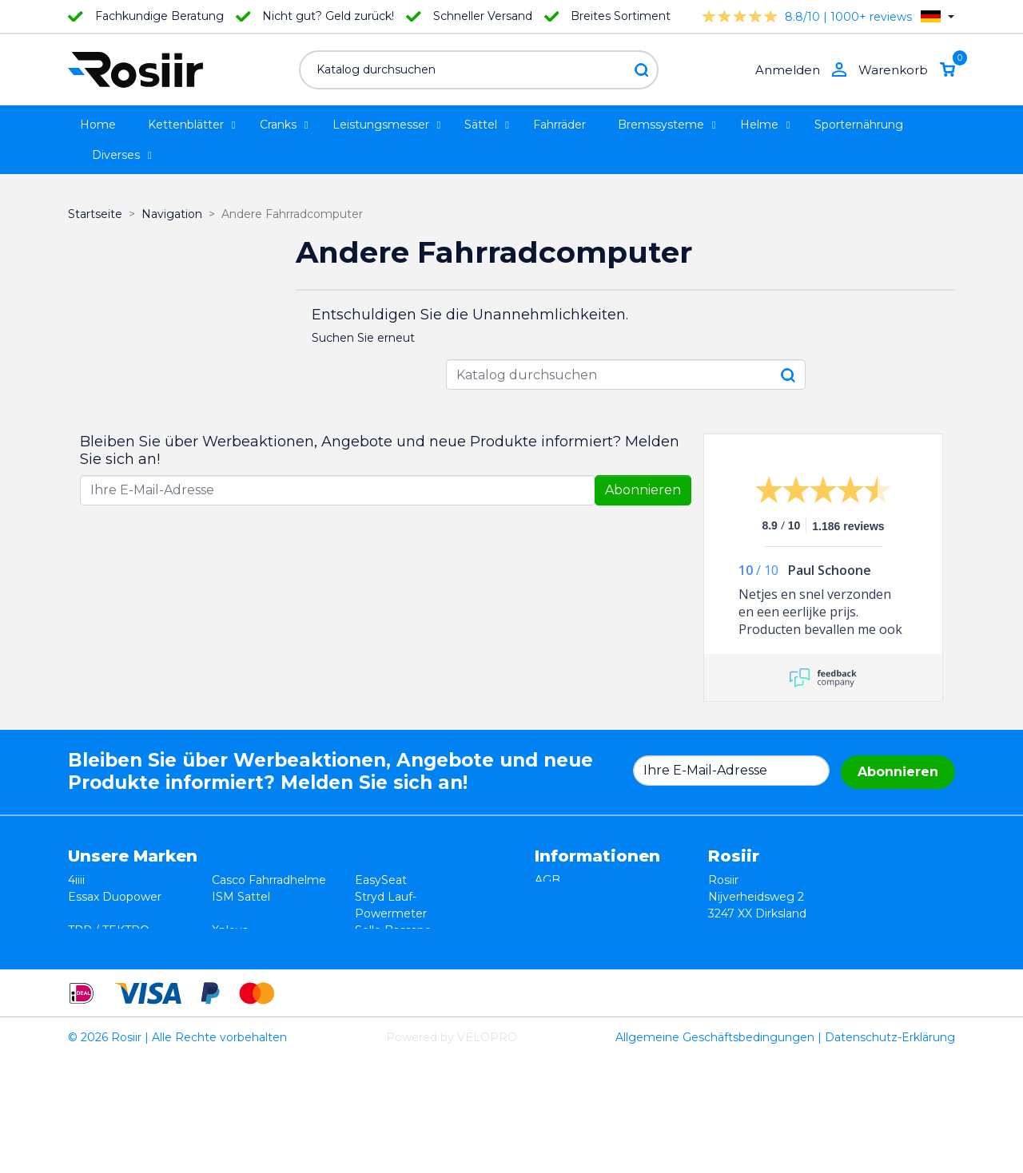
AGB (547, 880)
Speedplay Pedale (262, 947)
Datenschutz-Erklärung (890, 1152)
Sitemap (558, 964)
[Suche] (479, 69)
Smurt (85, 947)
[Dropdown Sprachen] (937, 16)
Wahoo (88, 964)
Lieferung (562, 930)
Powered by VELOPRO (451, 1152)
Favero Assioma (399, 964)
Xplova (230, 930)
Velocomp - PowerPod (131, 980)
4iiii (76, 880)
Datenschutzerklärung (597, 913)
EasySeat (381, 880)
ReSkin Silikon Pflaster (274, 980)
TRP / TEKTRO (108, 930)
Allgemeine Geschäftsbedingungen (714, 1152)
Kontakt (557, 947)
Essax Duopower (114, 897)
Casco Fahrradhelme (269, 880)
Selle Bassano (393, 930)
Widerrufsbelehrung (591, 897)
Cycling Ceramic (256, 964)
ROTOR (376, 980)
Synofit (375, 947)
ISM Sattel (241, 897)
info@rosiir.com (837, 997)
